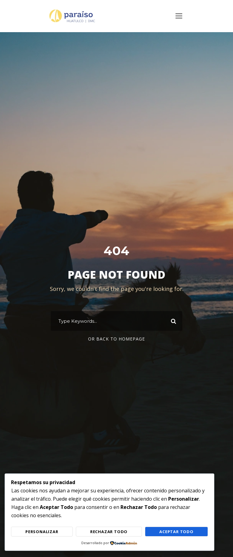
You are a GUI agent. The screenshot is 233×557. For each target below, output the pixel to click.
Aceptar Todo (176, 531)
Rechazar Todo (109, 531)
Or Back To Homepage (116, 339)
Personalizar (41, 531)
